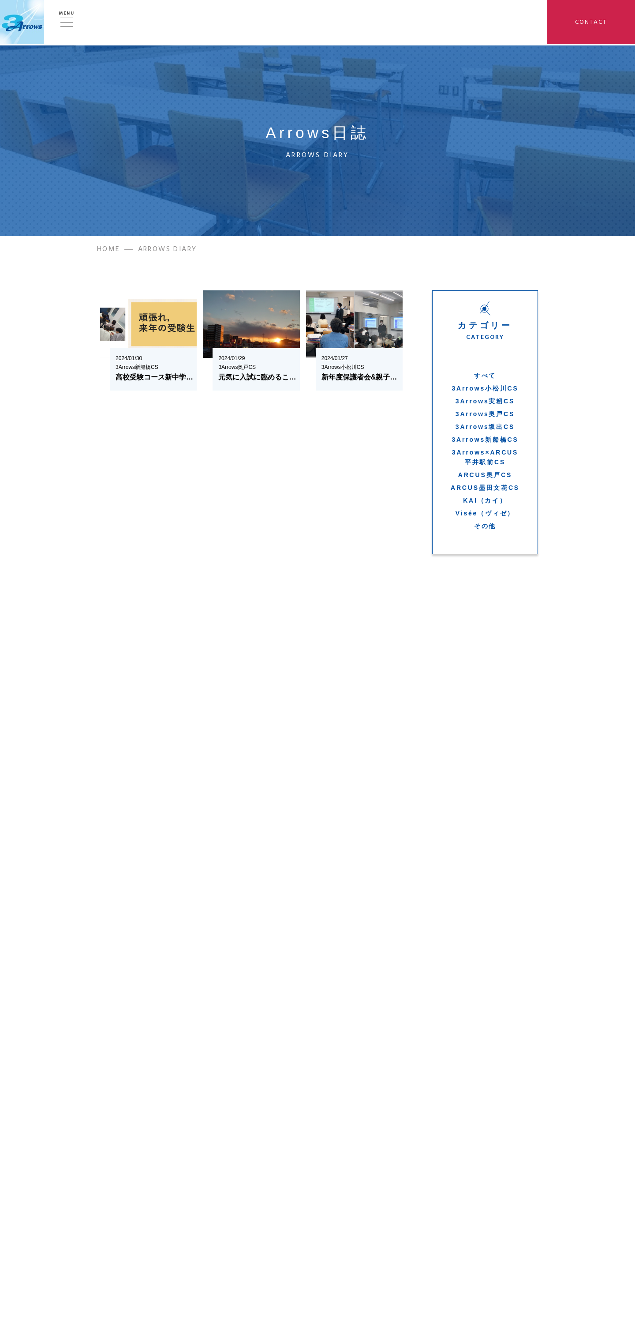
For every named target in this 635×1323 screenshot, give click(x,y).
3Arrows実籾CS (485, 403)
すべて (485, 377)
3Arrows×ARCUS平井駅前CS (485, 459)
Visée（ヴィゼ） (485, 515)
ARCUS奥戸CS (485, 477)
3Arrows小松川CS (485, 390)
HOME (108, 251)
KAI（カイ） (485, 502)
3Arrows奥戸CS (485, 416)
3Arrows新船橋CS (485, 441)
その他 (485, 528)
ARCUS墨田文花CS (485, 489)
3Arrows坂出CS (485, 428)
